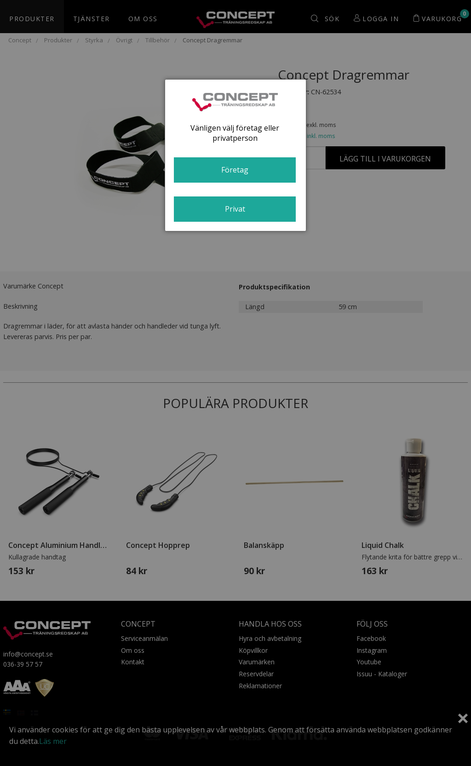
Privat (235, 209)
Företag (234, 170)
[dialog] (235, 155)
